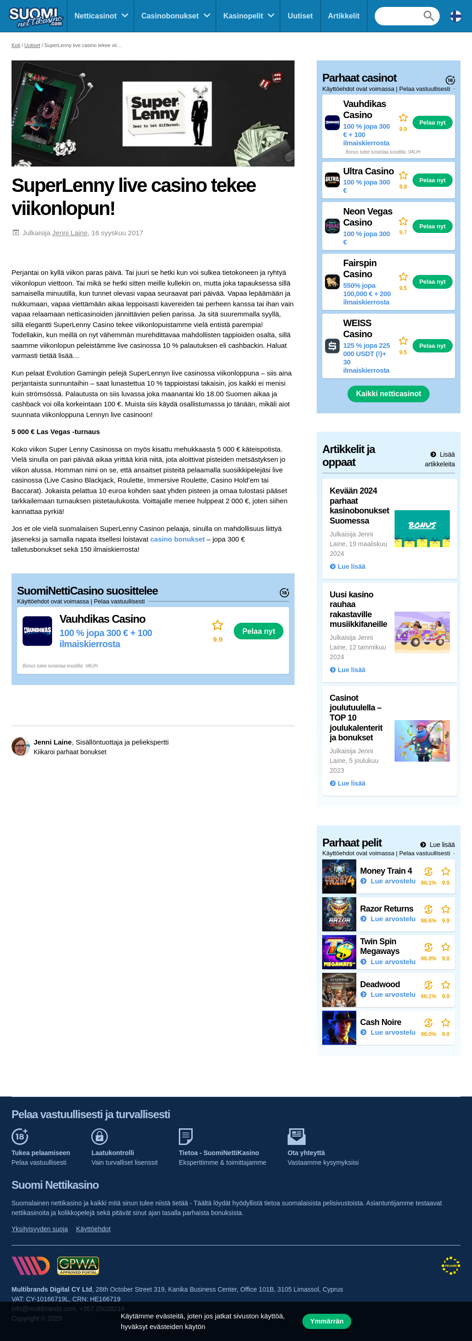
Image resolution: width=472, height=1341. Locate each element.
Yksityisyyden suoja (40, 1229)
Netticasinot (96, 16)
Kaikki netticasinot (388, 394)
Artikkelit (344, 16)
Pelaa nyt (258, 631)
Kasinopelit (243, 16)
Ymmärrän (326, 1321)
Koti (16, 45)
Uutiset (300, 16)
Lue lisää (441, 844)
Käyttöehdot (93, 1229)
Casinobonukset (170, 16)
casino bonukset (177, 539)
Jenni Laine (70, 233)
